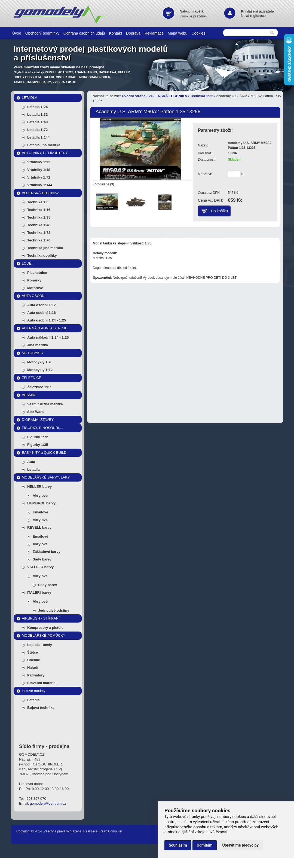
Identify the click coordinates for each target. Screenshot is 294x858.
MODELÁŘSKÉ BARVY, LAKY (46, 477)
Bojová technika (40, 708)
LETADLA (29, 98)
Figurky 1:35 (37, 445)
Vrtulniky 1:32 (38, 162)
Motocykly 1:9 (39, 362)
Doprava (133, 33)
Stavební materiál (42, 683)
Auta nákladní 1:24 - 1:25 (48, 337)
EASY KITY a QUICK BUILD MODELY (44, 454)
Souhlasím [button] (178, 845)
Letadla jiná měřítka (43, 145)
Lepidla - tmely (39, 645)
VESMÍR (28, 395)
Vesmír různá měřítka (45, 404)
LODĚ (26, 263)
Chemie (33, 660)
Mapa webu (177, 33)
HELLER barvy (39, 487)
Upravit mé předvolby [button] (240, 845)
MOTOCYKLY (33, 353)
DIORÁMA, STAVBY (38, 420)
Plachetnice (37, 273)
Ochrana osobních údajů (84, 33)
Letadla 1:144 (38, 137)
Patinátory (36, 675)
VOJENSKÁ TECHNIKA (40, 193)
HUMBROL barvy (41, 503)
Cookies (198, 33)
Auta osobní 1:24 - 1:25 (46, 320)
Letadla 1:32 (37, 114)
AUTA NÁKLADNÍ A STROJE (44, 328)
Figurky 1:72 (37, 437)
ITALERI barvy (39, 592)
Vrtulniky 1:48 (38, 170)
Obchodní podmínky (42, 33)
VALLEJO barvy (40, 567)
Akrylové (40, 496)
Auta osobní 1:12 (41, 305)
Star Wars (35, 412)
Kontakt (115, 33)
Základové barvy (46, 552)
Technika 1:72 (38, 233)
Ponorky (34, 280)
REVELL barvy (39, 527)
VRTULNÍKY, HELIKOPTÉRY (45, 153)
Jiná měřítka (37, 345)
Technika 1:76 (38, 240)
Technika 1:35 (38, 217)
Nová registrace (253, 16)
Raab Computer (110, 831)
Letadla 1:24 (37, 107)
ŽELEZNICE (31, 378)
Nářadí (32, 668)
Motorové (35, 288)
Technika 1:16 (38, 210)
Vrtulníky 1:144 (39, 185)
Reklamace (154, 33)
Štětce (32, 652)
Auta (31, 462)
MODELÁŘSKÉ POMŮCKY (43, 635)
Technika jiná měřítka (45, 248)
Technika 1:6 (37, 202)
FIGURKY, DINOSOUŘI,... (42, 428)
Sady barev (42, 559)
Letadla (33, 469)
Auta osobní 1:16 (41, 313)
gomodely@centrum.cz (48, 803)
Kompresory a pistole (45, 628)
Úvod (16, 33)
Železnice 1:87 (39, 387)
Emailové (40, 512)
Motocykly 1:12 (40, 370)
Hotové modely (33, 691)
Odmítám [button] (205, 845)
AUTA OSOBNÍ (33, 296)
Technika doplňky (42, 255)
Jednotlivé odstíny (53, 610)
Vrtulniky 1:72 (38, 177)
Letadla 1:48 (37, 122)
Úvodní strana (134, 96)
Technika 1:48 (38, 225)
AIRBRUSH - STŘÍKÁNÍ (41, 618)
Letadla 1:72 (37, 130)
